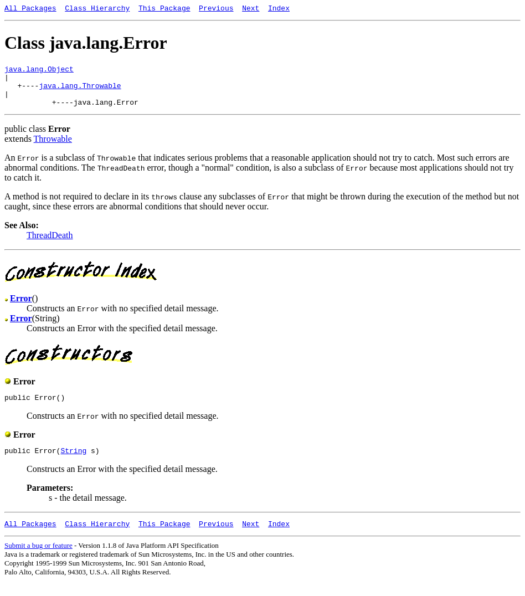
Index (279, 9)
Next (250, 9)
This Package (164, 9)
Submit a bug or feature (38, 560)
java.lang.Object (39, 72)
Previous (216, 9)
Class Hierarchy (97, 9)
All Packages (30, 9)
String (73, 464)
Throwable (53, 148)
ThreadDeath (50, 245)
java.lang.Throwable (80, 92)
